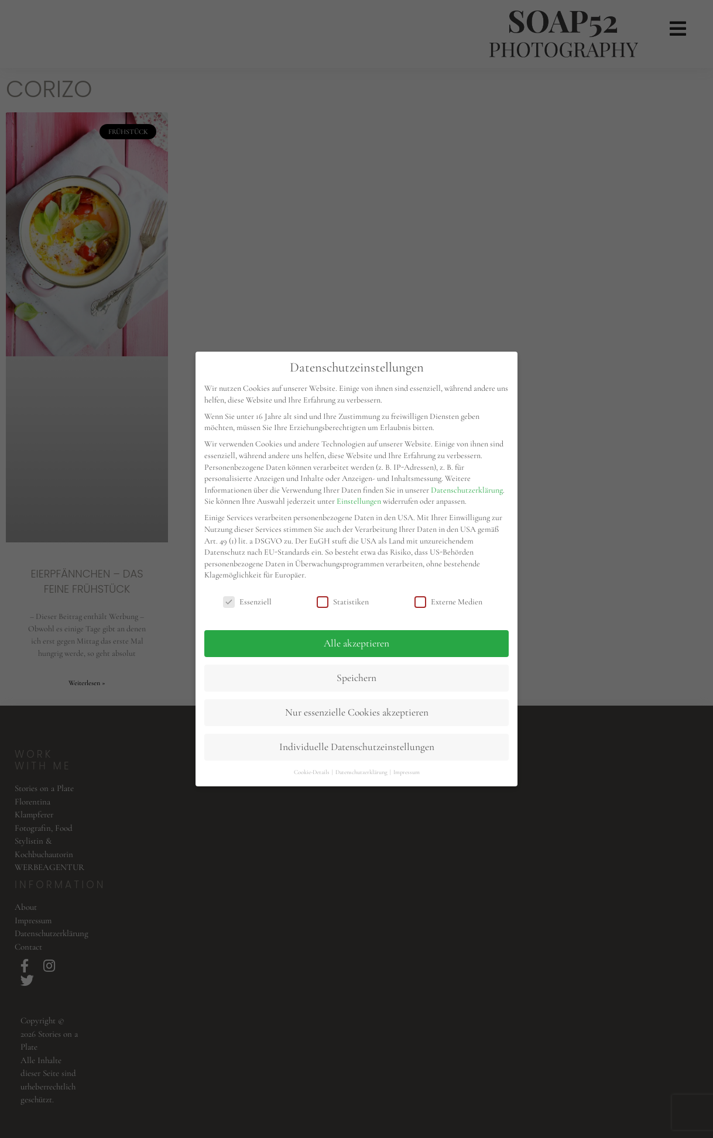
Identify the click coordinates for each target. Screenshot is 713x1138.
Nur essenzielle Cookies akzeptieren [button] (357, 712)
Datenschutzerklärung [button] (362, 772)
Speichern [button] (356, 678)
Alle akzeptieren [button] (356, 643)
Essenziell (247, 601)
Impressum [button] (406, 772)
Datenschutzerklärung (467, 490)
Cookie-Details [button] (312, 772)
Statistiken (343, 601)
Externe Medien (448, 601)
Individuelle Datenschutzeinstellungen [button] (356, 747)
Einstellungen (359, 501)
